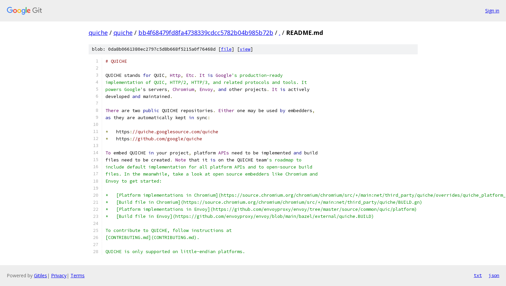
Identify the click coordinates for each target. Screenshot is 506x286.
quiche (98, 33)
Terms (78, 275)
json (494, 275)
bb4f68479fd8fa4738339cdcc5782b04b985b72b (205, 33)
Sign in (492, 10)
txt (478, 275)
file (226, 49)
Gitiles (40, 275)
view (245, 49)
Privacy (58, 275)
